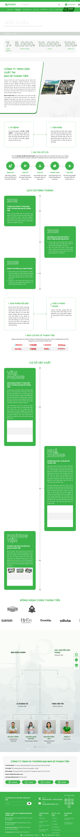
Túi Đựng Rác (56, 825)
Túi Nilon (55, 816)
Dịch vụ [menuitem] (36, 9)
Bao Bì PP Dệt (56, 831)
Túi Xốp (54, 819)
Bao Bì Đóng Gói (57, 828)
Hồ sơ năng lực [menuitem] (27, 9)
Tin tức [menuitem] (51, 9)
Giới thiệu (42, 816)
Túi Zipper (55, 822)
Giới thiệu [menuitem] (18, 9)
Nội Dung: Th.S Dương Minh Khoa (68, 821)
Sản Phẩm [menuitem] (43, 9)
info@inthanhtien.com (50, 802)
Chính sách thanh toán (44, 824)
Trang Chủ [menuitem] (10, 9)
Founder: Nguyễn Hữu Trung (69, 817)
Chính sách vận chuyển (43, 820)
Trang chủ (7, 33)
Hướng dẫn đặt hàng (43, 832)
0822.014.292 (47, 798)
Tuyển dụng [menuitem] (58, 9)
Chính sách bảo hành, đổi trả (43, 828)
